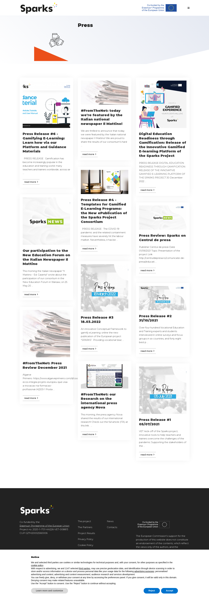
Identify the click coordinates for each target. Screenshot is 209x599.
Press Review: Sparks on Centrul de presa (162, 237)
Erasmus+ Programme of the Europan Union (44, 525)
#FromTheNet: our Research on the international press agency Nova (99, 401)
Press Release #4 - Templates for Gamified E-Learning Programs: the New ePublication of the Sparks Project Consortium (104, 211)
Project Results (86, 533)
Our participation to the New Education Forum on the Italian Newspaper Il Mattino (46, 257)
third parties (84, 568)
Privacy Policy (85, 539)
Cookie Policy (85, 545)
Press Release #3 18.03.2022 (97, 319)
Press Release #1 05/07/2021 (155, 422)
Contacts (112, 527)
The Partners (85, 527)
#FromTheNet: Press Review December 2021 (45, 365)
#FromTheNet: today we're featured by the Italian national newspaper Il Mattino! (101, 117)
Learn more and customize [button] (49, 590)
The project (84, 521)
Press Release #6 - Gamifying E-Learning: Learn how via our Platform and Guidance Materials (44, 142)
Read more (31, 182)
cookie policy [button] (37, 565)
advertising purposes (144, 571)
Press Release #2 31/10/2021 (155, 318)
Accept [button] (169, 590)
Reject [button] (152, 590)
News (110, 521)
